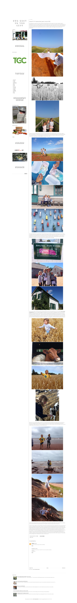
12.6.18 (36, 543)
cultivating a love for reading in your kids (22, 593)
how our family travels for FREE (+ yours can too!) (24, 576)
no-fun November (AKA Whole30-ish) (22, 581)
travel (32, 537)
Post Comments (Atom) (36, 569)
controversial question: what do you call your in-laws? (20, 590)
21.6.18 (36, 548)
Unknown (33, 543)
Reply (32, 545)
